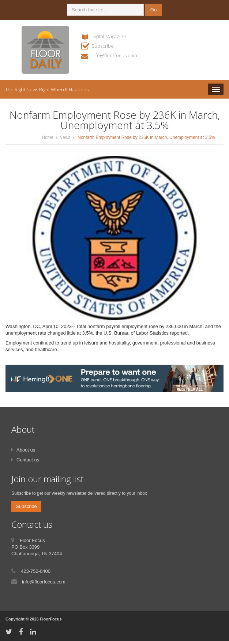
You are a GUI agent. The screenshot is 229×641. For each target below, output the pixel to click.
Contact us (27, 460)
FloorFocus (51, 619)
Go (153, 9)
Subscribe (102, 46)
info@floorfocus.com (114, 55)
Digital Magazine (108, 36)
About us (25, 450)
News (65, 137)
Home (47, 137)
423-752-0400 (35, 571)
